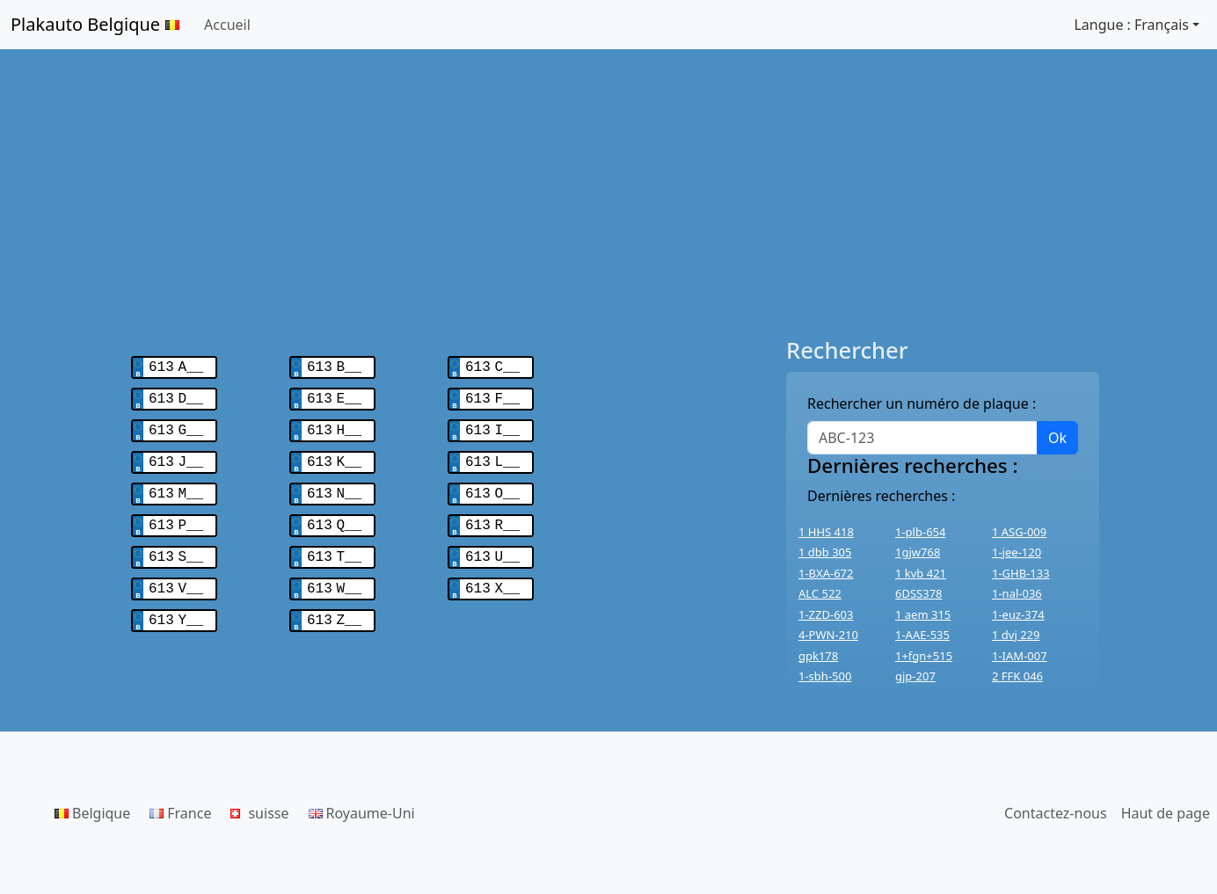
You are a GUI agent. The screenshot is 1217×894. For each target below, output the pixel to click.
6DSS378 (919, 593)
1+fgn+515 (923, 656)
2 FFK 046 (1017, 676)
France (180, 813)
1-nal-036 (1017, 593)
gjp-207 (915, 676)
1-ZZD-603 (825, 614)
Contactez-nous (1055, 813)
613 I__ (492, 425)
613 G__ (176, 425)
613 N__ (334, 485)
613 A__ (176, 365)
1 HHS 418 (826, 532)
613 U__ (492, 545)
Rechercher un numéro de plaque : (921, 403)
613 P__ (176, 515)
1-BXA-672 (826, 573)
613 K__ (334, 455)
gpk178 (818, 656)
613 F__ (492, 395)
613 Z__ (334, 604)
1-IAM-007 (1019, 656)
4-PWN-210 (828, 635)
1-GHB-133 (1021, 573)
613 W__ (334, 575)
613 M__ (176, 485)
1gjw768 (917, 552)
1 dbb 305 (825, 552)
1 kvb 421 (920, 573)
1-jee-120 (1016, 552)
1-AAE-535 (922, 635)
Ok (1057, 437)
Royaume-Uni (362, 813)
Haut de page (1165, 813)
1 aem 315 (923, 614)
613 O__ (492, 485)
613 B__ (334, 365)
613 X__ (492, 575)
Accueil (227, 24)
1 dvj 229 (1015, 635)
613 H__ (334, 425)
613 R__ (492, 515)
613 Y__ (176, 604)
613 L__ (492, 455)
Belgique (92, 813)
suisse (259, 813)
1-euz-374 (1018, 614)
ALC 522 (820, 593)
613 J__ (176, 455)
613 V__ (176, 575)
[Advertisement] (608, 193)
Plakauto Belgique (95, 24)
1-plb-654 (920, 532)
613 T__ (334, 545)
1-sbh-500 (824, 676)
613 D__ (176, 395)
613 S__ (176, 545)
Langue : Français (1131, 24)
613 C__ (492, 365)
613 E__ (334, 395)
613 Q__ (334, 515)
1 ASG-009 (1019, 532)
